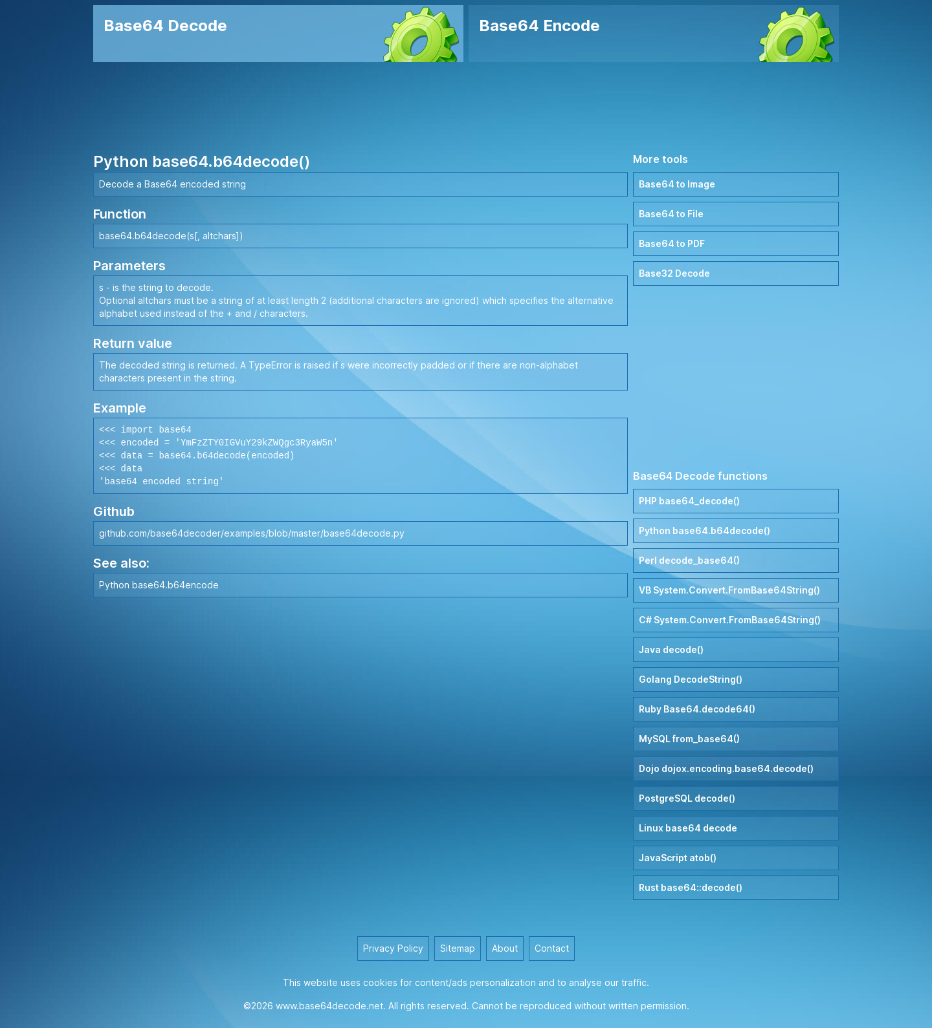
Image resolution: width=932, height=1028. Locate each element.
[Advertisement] (466, 107)
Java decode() (671, 649)
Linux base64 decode (688, 827)
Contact (552, 948)
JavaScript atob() (677, 857)
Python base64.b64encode (159, 584)
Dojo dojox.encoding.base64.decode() (726, 768)
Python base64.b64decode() (704, 530)
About (505, 948)
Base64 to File (671, 213)
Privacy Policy (393, 948)
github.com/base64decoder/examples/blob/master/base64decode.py (252, 533)
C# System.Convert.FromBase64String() (730, 619)
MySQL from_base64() (689, 738)
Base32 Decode (674, 273)
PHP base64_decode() (689, 500)
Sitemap (457, 948)
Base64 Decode (165, 25)
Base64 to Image (677, 183)
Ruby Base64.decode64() (697, 708)
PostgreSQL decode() (687, 798)
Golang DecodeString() (690, 679)
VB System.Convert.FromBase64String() (729, 589)
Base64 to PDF (672, 243)
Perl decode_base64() (689, 560)
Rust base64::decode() (690, 887)
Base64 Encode (539, 25)
